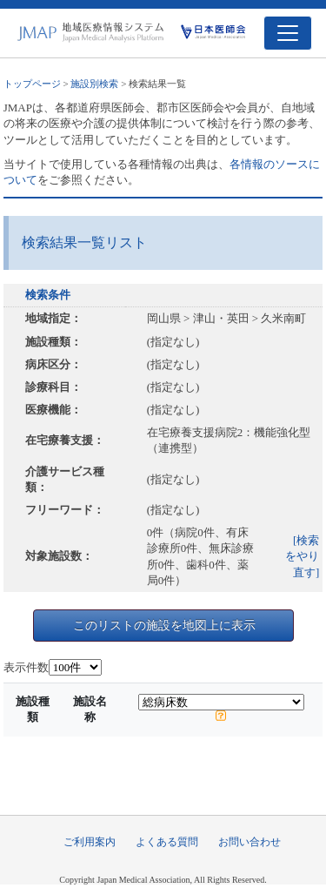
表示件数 (26, 667)
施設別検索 (94, 83)
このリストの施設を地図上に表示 (164, 625)
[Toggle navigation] (287, 33)
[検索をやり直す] (302, 556)
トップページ (32, 83)
